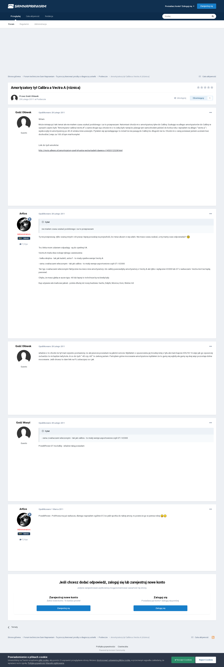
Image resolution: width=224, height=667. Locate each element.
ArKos (23, 213)
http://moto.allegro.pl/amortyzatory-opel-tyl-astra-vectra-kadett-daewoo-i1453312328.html (80, 150)
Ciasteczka (123, 646)
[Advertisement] (112, 49)
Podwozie (41, 99)
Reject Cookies (206, 660)
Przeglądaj (15, 17)
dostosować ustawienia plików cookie (113, 660)
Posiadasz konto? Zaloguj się (179, 6)
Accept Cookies (183, 660)
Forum (11, 24)
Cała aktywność (33, 16)
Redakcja (49, 16)
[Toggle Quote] (43, 222)
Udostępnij (180, 98)
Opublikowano (52, 112)
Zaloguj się (160, 608)
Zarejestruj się (206, 6)
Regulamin (24, 24)
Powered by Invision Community (112, 650)
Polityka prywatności (105, 646)
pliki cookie (44, 660)
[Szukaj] (179, 16)
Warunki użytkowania (55, 663)
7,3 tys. (24, 244)
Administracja (40, 24)
